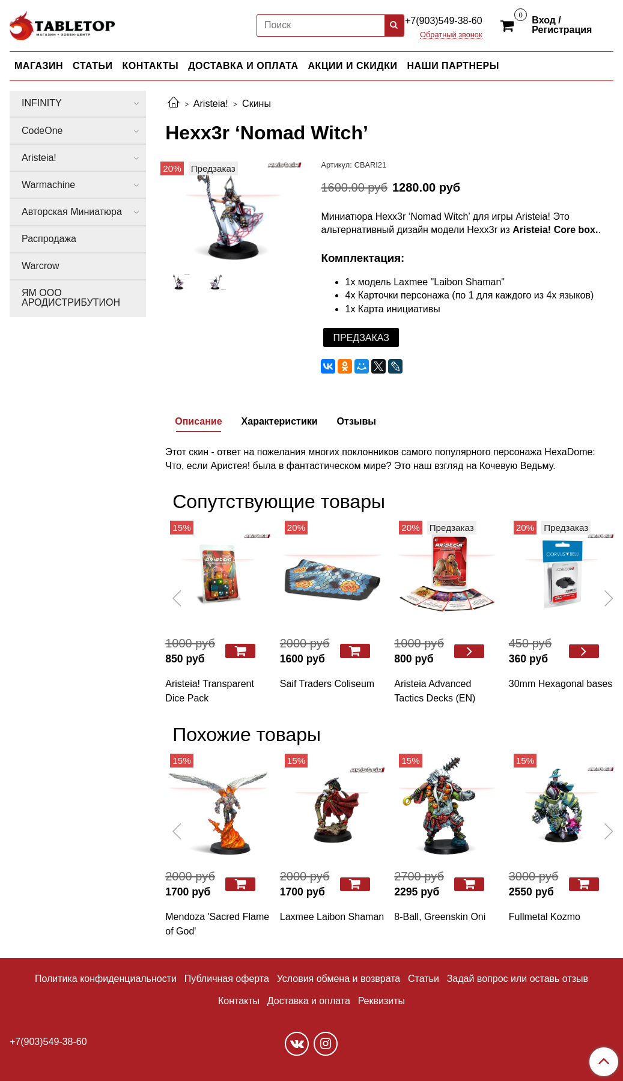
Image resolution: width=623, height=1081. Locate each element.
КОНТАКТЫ (151, 66)
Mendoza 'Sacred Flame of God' (217, 924)
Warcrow (40, 266)
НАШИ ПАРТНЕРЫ (453, 66)
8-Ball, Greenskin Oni (439, 917)
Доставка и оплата (308, 1001)
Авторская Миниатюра (72, 212)
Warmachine (48, 185)
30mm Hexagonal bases (561, 684)
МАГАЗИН (38, 66)
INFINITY (42, 103)
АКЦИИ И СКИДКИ (353, 66)
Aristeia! (210, 103)
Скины (256, 103)
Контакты (239, 1001)
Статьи (423, 979)
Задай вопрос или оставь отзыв (517, 979)
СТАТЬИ (92, 66)
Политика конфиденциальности (106, 979)
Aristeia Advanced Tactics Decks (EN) (434, 691)
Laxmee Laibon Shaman (332, 917)
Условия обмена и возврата (339, 979)
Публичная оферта (226, 979)
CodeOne (42, 131)
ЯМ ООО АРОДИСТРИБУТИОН (71, 297)
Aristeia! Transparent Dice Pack (209, 691)
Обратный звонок (451, 35)
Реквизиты (381, 1001)
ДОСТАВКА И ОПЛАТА (243, 66)
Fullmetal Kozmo (544, 917)
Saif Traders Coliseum (327, 684)
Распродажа (49, 239)
